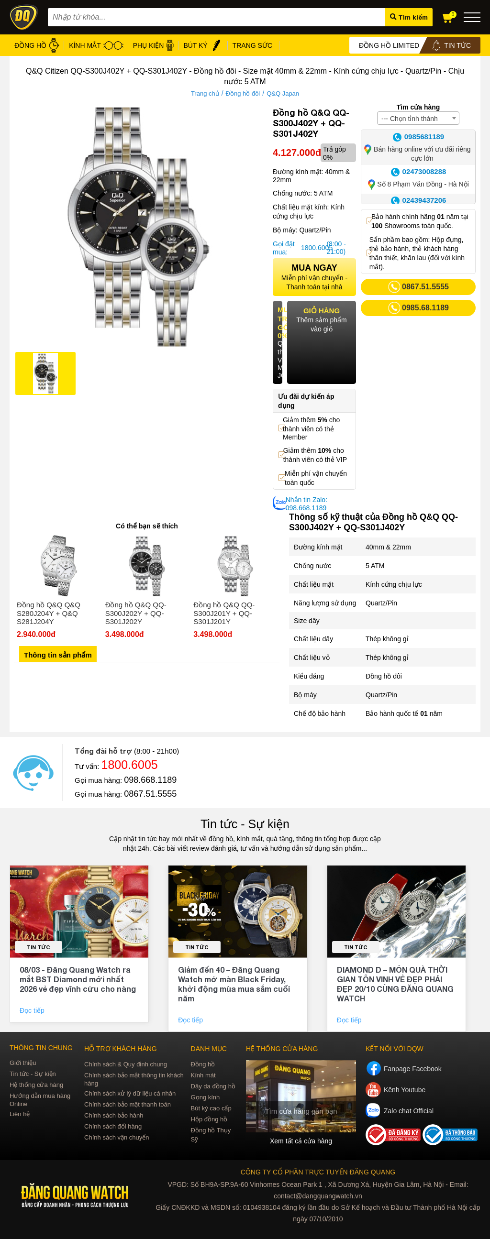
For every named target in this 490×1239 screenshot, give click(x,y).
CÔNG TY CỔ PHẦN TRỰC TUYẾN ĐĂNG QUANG (318, 1172)
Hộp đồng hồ (209, 1119)
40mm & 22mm (388, 547)
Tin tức (38, 947)
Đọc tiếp (33, 1010)
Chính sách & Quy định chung (125, 1064)
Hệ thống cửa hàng (36, 1084)
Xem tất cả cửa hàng (301, 1141)
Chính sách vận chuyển (116, 1137)
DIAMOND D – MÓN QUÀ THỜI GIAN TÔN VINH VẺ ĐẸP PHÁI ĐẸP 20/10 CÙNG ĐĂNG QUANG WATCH (395, 984)
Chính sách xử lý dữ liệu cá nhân (130, 1093)
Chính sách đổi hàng (113, 1126)
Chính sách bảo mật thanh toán (127, 1104)
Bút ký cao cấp (211, 1108)
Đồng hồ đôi (243, 93)
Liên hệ (20, 1114)
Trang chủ (205, 93)
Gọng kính (205, 1097)
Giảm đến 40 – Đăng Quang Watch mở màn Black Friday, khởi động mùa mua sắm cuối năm (234, 984)
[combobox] (418, 118)
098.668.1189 (150, 780)
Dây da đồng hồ (213, 1086)
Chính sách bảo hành (113, 1115)
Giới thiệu (23, 1062)
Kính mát (203, 1075)
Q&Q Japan (283, 93)
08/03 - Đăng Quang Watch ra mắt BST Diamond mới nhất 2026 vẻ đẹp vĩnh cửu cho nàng (78, 979)
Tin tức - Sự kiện (245, 824)
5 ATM (375, 566)
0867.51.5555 (150, 794)
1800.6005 (312, 248)
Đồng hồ (203, 1064)
